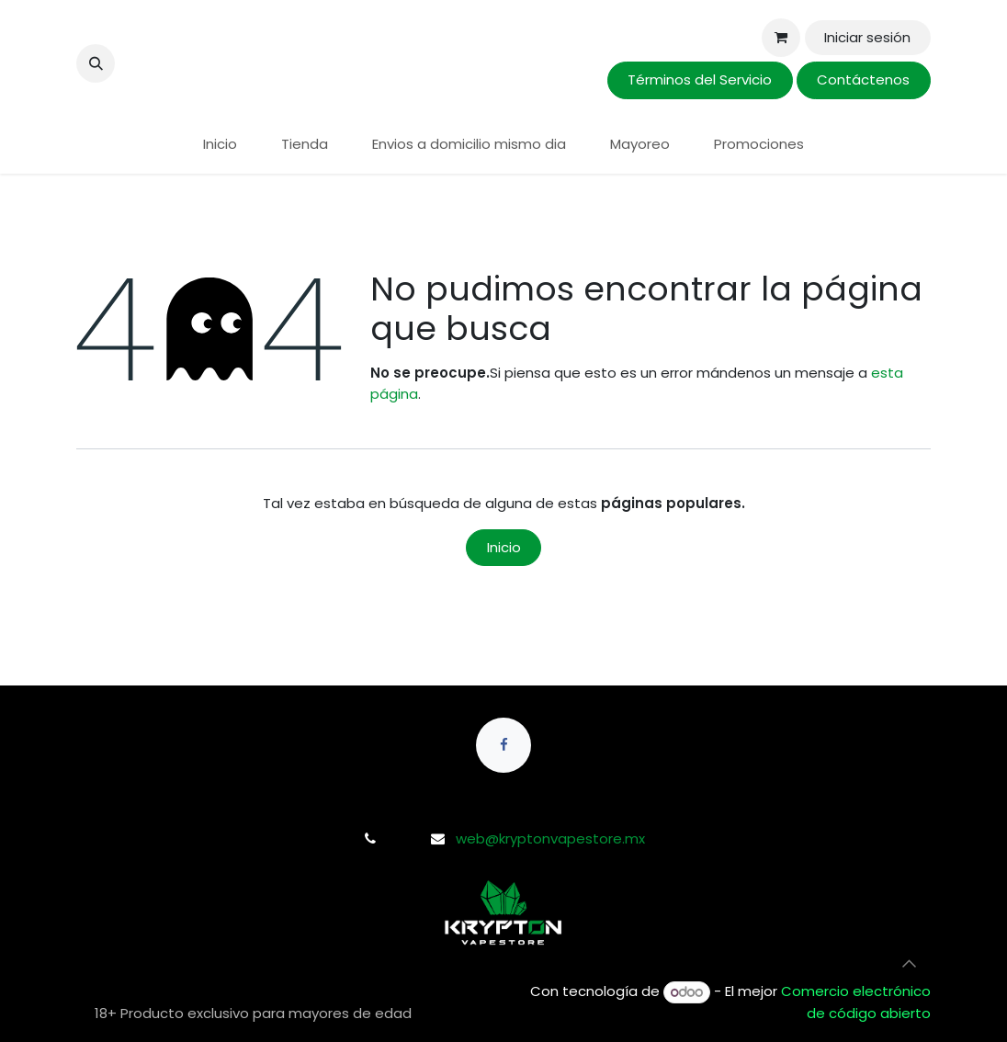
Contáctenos (863, 79)
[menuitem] (220, 145)
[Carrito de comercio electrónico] (781, 37)
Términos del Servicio (700, 79)
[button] (95, 63)
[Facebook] (503, 745)
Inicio (504, 547)
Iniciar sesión (867, 37)
